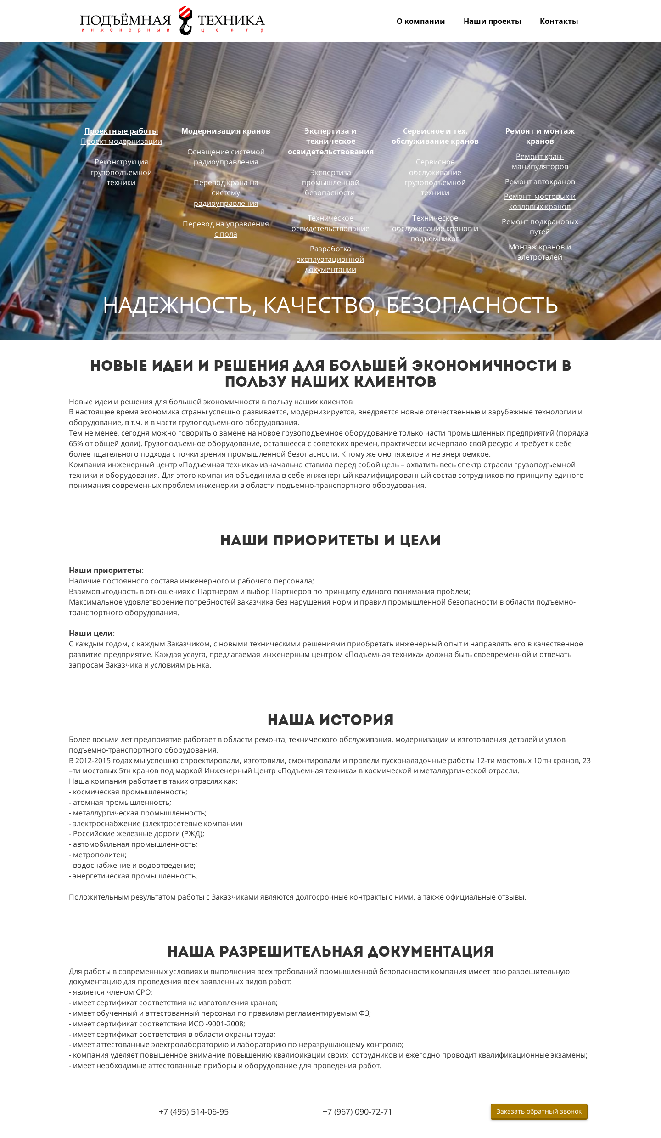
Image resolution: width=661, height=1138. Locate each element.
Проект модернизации (121, 141)
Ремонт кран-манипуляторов (540, 161)
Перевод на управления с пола (226, 229)
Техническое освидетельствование (330, 223)
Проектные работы (121, 131)
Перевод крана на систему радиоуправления (226, 192)
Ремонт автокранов (540, 181)
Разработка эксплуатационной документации (330, 258)
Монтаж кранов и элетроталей (540, 252)
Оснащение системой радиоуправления (226, 157)
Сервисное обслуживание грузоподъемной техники (435, 177)
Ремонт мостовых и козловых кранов (540, 201)
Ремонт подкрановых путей (540, 226)
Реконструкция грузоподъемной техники (121, 172)
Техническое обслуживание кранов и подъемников (435, 228)
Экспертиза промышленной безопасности (330, 182)
